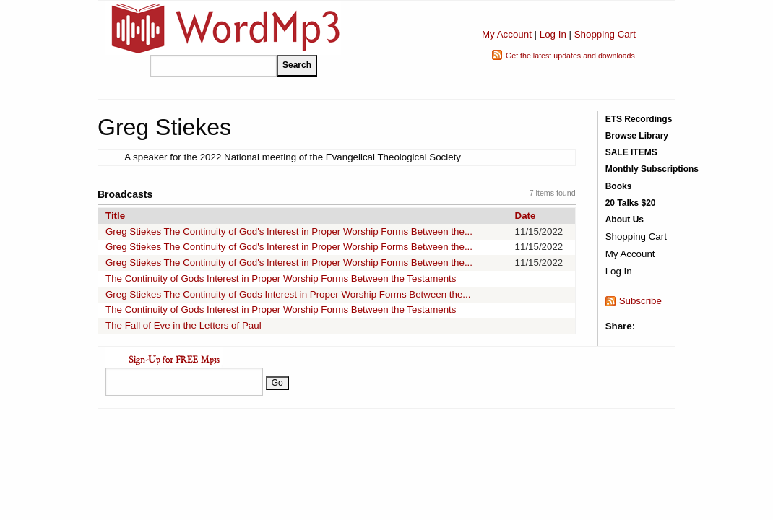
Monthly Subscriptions (652, 169)
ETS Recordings (639, 119)
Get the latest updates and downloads (570, 55)
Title (115, 215)
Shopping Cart (605, 34)
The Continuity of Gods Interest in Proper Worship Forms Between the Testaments (280, 278)
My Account (507, 34)
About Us (624, 219)
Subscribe (640, 300)
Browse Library (636, 136)
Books (618, 186)
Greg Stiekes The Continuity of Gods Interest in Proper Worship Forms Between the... (287, 294)
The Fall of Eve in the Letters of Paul (183, 325)
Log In (553, 34)
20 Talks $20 (630, 203)
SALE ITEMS (631, 152)
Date (525, 215)
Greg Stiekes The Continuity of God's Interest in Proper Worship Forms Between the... (288, 231)
